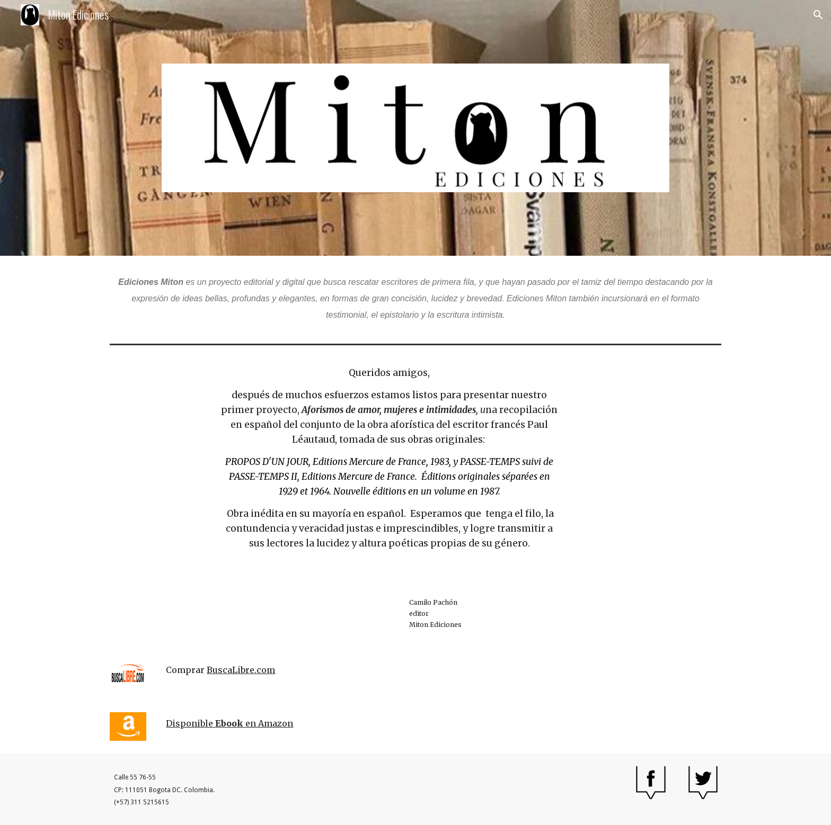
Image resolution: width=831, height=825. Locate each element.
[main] (415, 297)
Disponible (190, 723)
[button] (818, 15)
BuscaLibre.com (241, 670)
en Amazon (269, 723)
